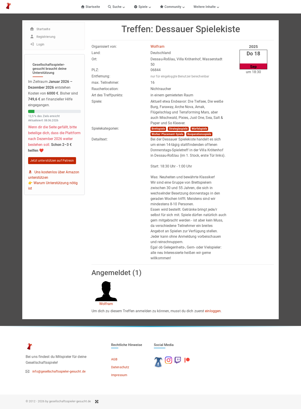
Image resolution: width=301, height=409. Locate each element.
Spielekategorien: (105, 128)
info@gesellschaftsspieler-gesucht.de (58, 371)
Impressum (119, 375)
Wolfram (157, 46)
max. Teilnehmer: (105, 82)
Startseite (90, 7)
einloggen (213, 311)
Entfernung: (101, 76)
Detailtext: (100, 139)
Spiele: (97, 101)
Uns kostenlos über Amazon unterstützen (53, 175)
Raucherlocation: (105, 89)
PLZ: (95, 70)
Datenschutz (120, 367)
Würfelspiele (199, 128)
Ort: (94, 59)
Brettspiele (158, 128)
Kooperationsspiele (199, 134)
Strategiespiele (178, 128)
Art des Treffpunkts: (107, 95)
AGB (114, 359)
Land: (96, 53)
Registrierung (45, 36)
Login (40, 44)
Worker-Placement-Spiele (168, 134)
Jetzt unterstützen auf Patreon (52, 160)
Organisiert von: (104, 46)
